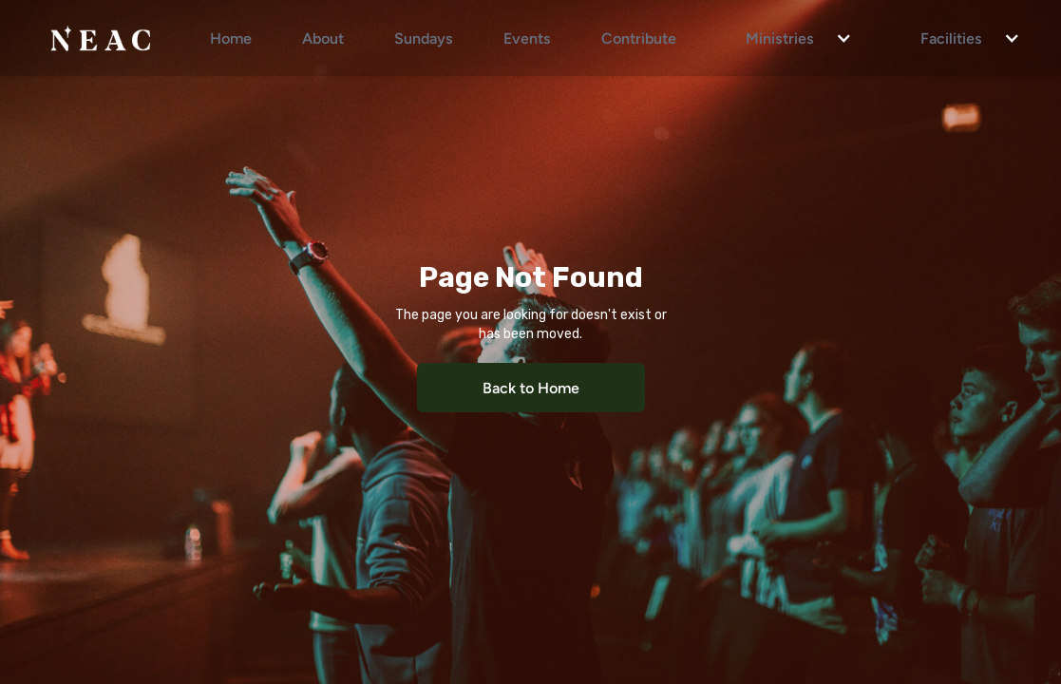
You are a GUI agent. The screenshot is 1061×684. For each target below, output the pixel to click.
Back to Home (531, 387)
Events (527, 37)
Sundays (423, 37)
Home (231, 37)
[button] (789, 38)
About (323, 37)
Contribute (638, 37)
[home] (100, 38)
